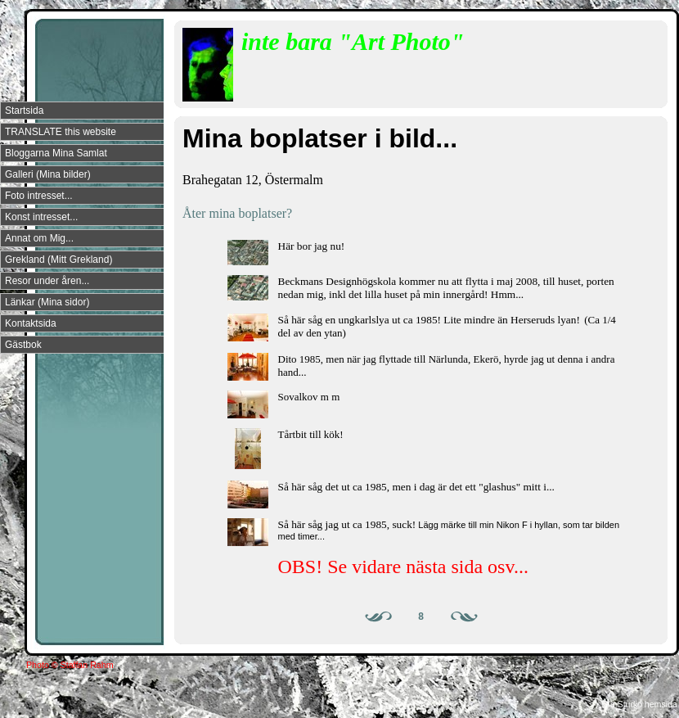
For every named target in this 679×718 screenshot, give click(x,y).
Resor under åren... (47, 281)
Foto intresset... (39, 195)
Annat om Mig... (39, 238)
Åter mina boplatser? (237, 213)
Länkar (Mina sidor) (47, 302)
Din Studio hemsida (639, 704)
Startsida (24, 110)
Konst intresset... (41, 217)
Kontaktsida (30, 323)
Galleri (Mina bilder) (48, 174)
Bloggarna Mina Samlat (56, 153)
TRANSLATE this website (60, 132)
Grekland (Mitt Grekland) (58, 259)
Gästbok (23, 344)
